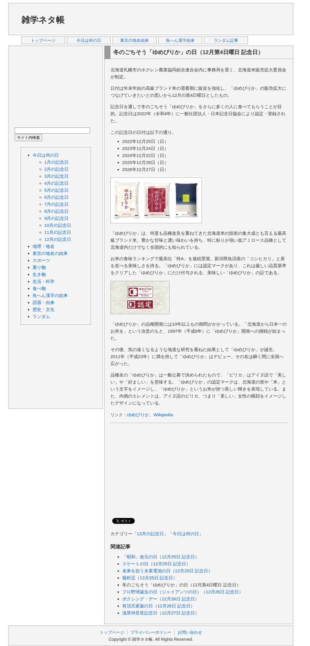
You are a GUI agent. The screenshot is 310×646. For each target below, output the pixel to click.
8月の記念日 (56, 211)
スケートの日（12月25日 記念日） (156, 563)
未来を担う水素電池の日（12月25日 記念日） (167, 570)
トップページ (43, 40)
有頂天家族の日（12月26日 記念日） (158, 605)
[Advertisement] (181, 19)
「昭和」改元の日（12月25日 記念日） (160, 556)
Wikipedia (163, 414)
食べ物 (39, 288)
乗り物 (39, 267)
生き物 (39, 274)
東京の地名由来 (134, 40)
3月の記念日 (56, 176)
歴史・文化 (43, 309)
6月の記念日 (56, 197)
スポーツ (41, 260)
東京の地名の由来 (50, 253)
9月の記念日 (56, 218)
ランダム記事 (226, 40)
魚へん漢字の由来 (50, 295)
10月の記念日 (57, 225)
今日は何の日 (88, 40)
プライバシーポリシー (150, 632)
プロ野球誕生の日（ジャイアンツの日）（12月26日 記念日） (182, 591)
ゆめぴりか (138, 414)
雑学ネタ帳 (42, 20)
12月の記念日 (150, 533)
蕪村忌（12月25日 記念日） (149, 577)
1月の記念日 (56, 162)
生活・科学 (43, 281)
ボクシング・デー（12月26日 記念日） (160, 598)
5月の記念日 (56, 190)
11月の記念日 (57, 232)
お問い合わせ (190, 632)
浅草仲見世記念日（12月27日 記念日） (160, 612)
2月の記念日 (56, 169)
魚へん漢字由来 (180, 40)
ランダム (41, 316)
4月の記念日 (56, 183)
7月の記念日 (56, 204)
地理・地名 (43, 246)
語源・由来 (43, 302)
